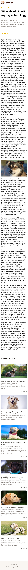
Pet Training (9, 8)
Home (3, 8)
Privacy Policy (14, 564)
